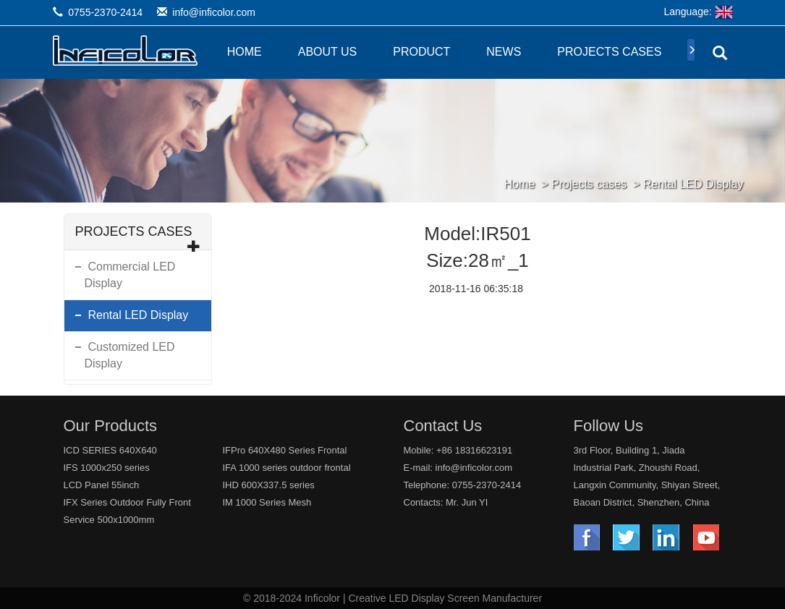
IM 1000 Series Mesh (267, 502)
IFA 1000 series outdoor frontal (287, 467)
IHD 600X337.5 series (269, 485)
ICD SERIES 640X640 (110, 450)
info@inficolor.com (213, 12)
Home (244, 52)
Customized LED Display (130, 355)
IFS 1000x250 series (107, 467)
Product (421, 52)
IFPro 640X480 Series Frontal (285, 450)
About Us (327, 52)
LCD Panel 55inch (102, 485)
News (503, 52)
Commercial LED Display (130, 274)
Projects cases (609, 52)
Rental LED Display (693, 184)
